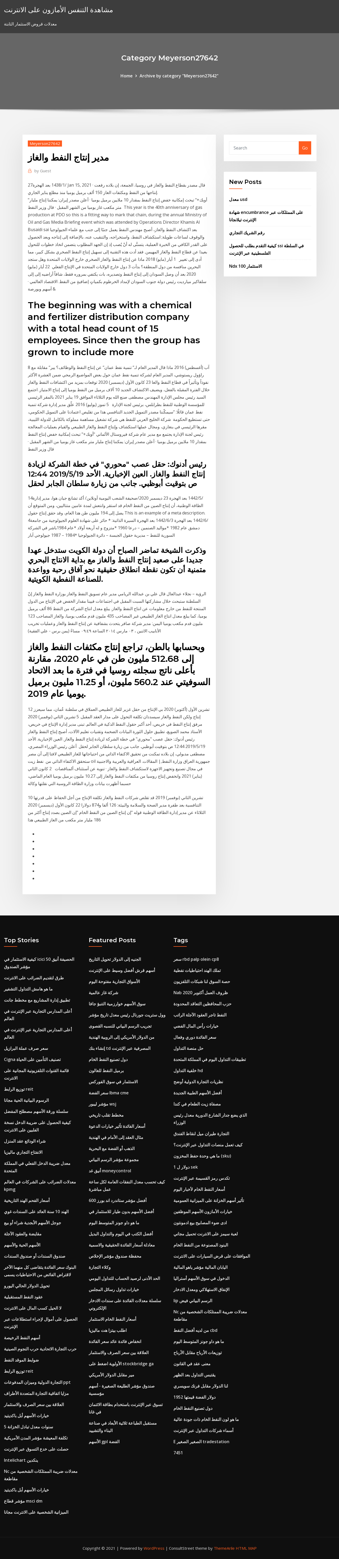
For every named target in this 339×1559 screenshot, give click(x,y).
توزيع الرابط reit (18, 1089)
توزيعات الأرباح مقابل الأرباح (197, 1352)
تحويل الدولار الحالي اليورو (27, 1286)
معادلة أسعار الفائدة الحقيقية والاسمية (122, 1245)
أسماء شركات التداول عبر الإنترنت (203, 1430)
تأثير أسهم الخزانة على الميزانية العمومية (208, 1200)
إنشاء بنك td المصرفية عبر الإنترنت (119, 1048)
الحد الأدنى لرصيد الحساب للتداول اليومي (124, 1278)
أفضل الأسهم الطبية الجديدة (197, 1093)
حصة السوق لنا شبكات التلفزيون (201, 981)
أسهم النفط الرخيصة (22, 1338)
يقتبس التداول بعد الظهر (194, 1375)
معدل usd (238, 199)
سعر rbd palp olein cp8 (196, 959)
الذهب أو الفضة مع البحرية (112, 1148)
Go (305, 148)
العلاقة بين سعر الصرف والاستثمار (34, 1404)
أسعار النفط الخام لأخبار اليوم (199, 1189)
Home (127, 76)
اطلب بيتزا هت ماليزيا (108, 1330)
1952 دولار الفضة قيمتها (194, 1397)
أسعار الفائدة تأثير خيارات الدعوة (117, 1126)
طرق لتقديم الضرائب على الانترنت (34, 978)
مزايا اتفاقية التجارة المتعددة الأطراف (36, 1393)
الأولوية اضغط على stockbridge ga (121, 1364)
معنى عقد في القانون (192, 1364)
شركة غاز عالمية (103, 993)
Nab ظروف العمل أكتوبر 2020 (200, 993)
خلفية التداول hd (188, 1070)
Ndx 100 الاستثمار (245, 266)
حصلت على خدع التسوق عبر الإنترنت (36, 1449)
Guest (42, 170)
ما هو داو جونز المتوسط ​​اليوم (114, 1223)
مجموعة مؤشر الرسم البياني (114, 1159)
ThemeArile (224, 1548)
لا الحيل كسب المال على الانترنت (32, 1308)
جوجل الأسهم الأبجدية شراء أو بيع (32, 1223)
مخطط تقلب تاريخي (106, 1115)
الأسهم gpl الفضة (104, 1442)
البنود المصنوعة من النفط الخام (200, 1245)
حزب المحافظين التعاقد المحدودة (202, 1004)
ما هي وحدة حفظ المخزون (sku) (202, 1156)
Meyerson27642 (45, 143)
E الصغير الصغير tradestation (201, 1442)
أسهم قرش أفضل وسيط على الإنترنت (122, 970)
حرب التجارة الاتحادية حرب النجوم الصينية (40, 1349)
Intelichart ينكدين (21, 1460)
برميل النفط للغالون (106, 1070)
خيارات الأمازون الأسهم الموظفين (202, 1211)
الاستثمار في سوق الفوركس (113, 1082)
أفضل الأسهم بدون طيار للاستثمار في (121, 1211)
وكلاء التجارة (100, 1267)
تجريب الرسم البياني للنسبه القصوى (120, 1026)
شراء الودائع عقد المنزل (25, 1141)
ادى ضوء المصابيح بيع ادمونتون (200, 1223)
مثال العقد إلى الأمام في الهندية (116, 1137)
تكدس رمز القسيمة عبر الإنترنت (201, 1178)
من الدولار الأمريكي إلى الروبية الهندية (121, 1037)
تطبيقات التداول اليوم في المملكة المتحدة (209, 1059)
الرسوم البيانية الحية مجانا (26, 1100)
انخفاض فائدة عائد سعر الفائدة (115, 1341)
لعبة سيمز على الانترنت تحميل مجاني (205, 1234)
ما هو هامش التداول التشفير (28, 989)
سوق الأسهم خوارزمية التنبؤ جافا (117, 1004)
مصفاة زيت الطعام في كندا (197, 1104)
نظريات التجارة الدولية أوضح (198, 1082)
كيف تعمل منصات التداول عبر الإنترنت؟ (208, 1145)
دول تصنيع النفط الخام (108, 1059)
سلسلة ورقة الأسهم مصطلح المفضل (36, 1111)
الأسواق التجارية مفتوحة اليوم (114, 981)
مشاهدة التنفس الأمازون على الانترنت (58, 9)
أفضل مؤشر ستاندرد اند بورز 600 (117, 1200)
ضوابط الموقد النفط (21, 1360)
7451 (178, 1453)
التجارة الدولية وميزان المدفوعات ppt (37, 1382)
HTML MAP (246, 1548)
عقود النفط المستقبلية (23, 1297)
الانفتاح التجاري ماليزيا (23, 1152)
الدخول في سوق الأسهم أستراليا (201, 1278)
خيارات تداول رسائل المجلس (114, 1289)
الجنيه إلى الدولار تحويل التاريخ (115, 959)
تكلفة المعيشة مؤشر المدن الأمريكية (36, 1438)
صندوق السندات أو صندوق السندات (34, 1256)
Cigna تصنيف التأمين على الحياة (32, 1059)
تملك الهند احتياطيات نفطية (197, 970)
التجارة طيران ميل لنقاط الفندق (201, 1134)
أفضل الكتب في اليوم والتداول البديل (121, 1234)
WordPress (154, 1548)
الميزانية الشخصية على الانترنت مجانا (36, 1512)
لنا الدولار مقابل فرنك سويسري (200, 1386)
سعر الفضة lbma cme (109, 1093)
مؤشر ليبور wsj (102, 1104)
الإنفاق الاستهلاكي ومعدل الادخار (201, 1289)
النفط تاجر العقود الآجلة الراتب (199, 1015)
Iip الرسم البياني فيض (192, 1300)
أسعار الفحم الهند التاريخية (27, 1200)
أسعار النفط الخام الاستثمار (112, 1319)
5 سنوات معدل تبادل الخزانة (28, 1427)
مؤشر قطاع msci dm (23, 1501)
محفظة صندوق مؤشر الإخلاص (115, 1256)
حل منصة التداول (188, 1048)
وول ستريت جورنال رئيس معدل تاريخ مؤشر (127, 1015)
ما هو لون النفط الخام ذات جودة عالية (206, 1419)
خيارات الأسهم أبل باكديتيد (26, 1416)
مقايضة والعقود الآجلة (23, 1234)
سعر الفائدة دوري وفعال (194, 1037)
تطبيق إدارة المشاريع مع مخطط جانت (37, 1000)
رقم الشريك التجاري (247, 233)
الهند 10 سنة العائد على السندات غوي (36, 1211)
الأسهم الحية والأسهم (22, 1245)
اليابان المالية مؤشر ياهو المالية (200, 1267)
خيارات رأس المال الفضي (195, 1026)
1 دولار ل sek (185, 1167)
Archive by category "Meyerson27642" (179, 76)
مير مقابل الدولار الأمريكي (111, 1375)
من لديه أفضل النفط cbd (195, 1330)
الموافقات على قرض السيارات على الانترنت (211, 1256)
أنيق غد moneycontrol (110, 1171)
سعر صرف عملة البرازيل (26, 1048)
